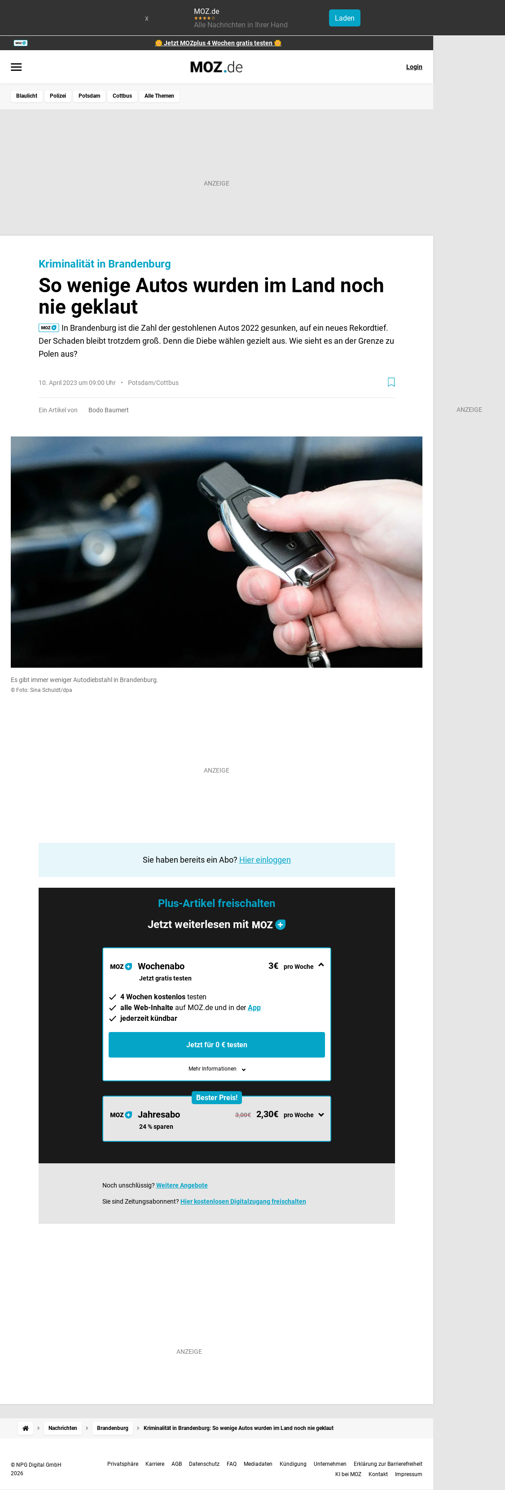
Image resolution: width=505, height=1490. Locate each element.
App (254, 1007)
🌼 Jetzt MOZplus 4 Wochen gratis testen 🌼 (218, 43)
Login (414, 66)
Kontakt (378, 1474)
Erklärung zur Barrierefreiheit (388, 1464)
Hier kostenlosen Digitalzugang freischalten (243, 1201)
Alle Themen (159, 96)
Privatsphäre (122, 1464)
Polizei (58, 96)
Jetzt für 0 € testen (216, 1045)
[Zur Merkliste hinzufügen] (391, 382)
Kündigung (293, 1464)
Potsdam (89, 96)
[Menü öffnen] (16, 67)
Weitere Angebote (182, 1185)
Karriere (154, 1464)
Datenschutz (204, 1464)
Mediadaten (258, 1464)
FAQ (232, 1464)
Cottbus (122, 96)
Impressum (408, 1474)
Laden (345, 18)
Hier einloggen (265, 859)
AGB (176, 1464)
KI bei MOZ (348, 1474)
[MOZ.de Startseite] (216, 66)
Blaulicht (26, 96)
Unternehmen (330, 1464)
